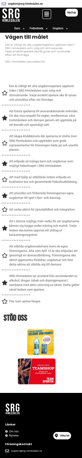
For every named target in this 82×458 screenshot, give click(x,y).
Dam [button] (17, 28)
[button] (46, 14)
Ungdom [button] (58, 28)
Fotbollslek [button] (36, 28)
